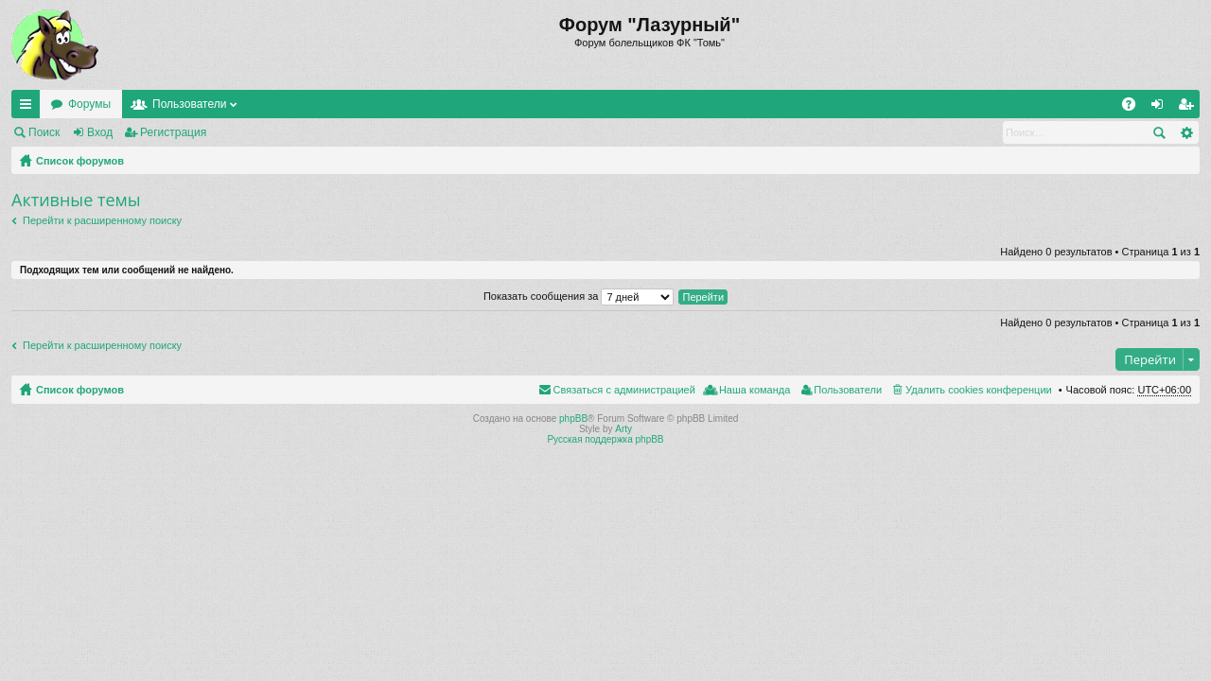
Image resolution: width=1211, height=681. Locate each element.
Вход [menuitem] (1161, 107)
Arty (623, 429)
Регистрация (173, 132)
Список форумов (80, 160)
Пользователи (189, 104)
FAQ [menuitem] (1135, 107)
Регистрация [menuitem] (1189, 107)
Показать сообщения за (578, 296)
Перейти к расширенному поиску (102, 220)
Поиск (44, 132)
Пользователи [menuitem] (848, 389)
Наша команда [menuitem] (754, 389)
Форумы (89, 104)
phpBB (573, 418)
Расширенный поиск (1186, 132)
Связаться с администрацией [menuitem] (624, 389)
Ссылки (29, 107)
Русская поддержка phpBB (605, 439)
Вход (100, 132)
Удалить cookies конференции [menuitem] (978, 389)
